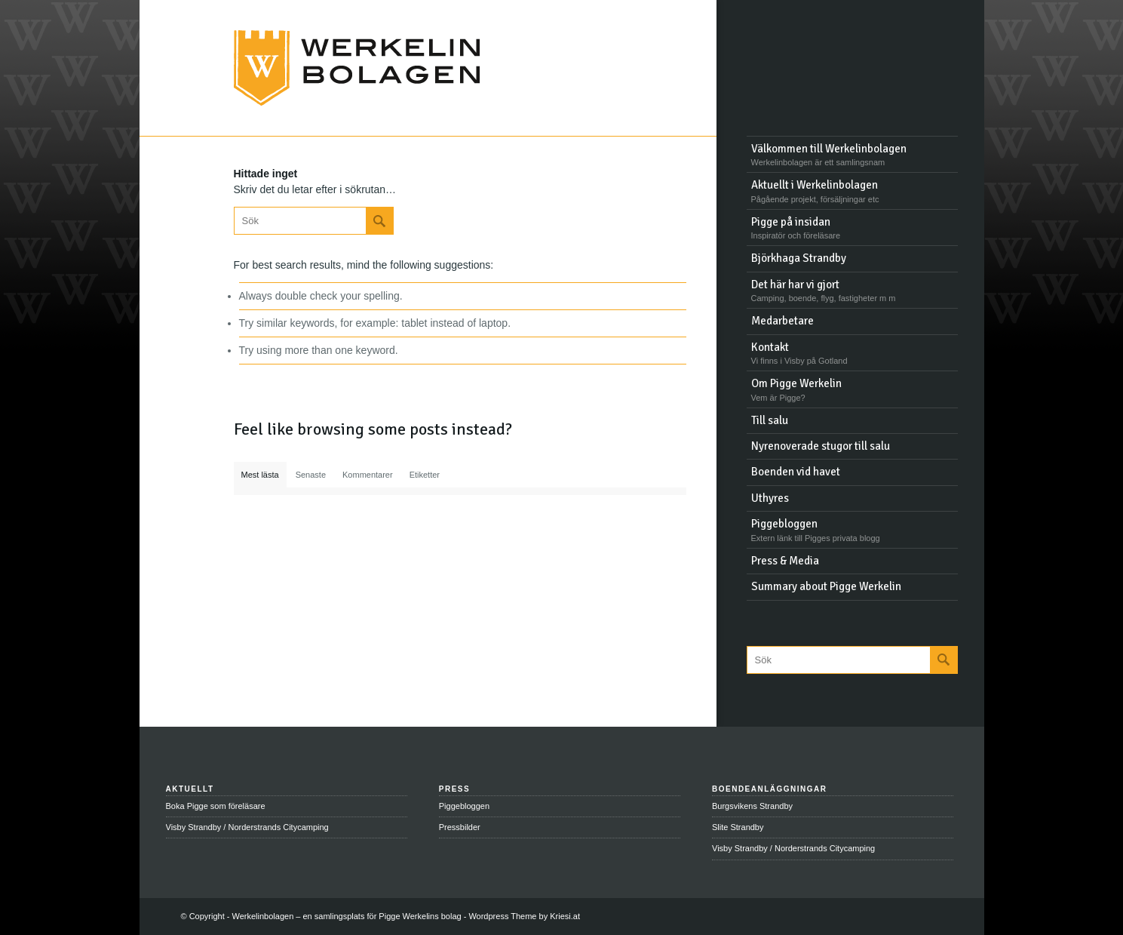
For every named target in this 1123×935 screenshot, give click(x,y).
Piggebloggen (464, 805)
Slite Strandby (737, 827)
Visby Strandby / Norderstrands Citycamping (247, 827)
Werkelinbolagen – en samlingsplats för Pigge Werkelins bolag (347, 916)
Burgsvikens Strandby (752, 805)
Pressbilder (459, 827)
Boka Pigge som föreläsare (215, 805)
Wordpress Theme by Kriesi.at (524, 916)
